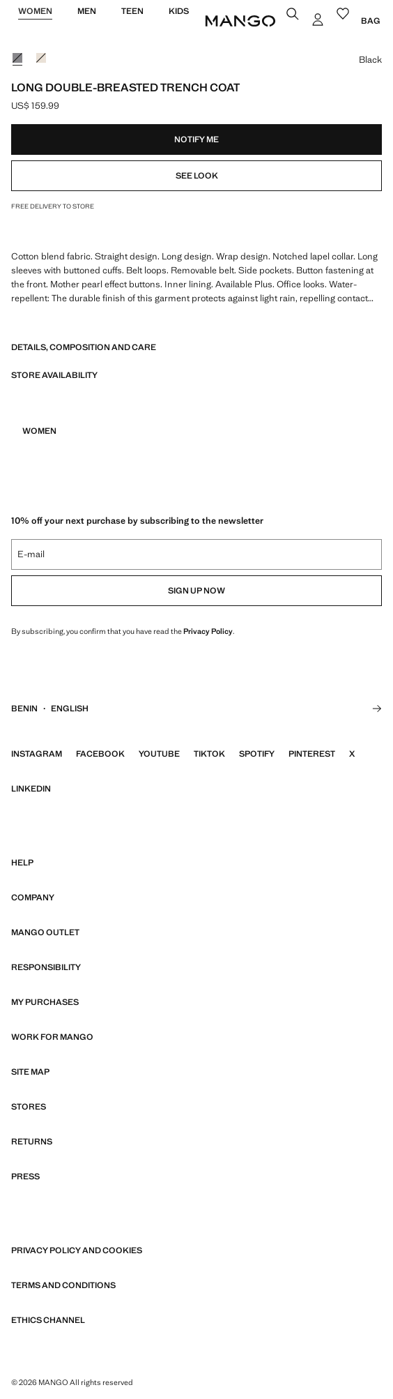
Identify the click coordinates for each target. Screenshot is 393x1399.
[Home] (240, 21)
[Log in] (319, 21)
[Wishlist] (344, 15)
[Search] (294, 15)
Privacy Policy (208, 631)
